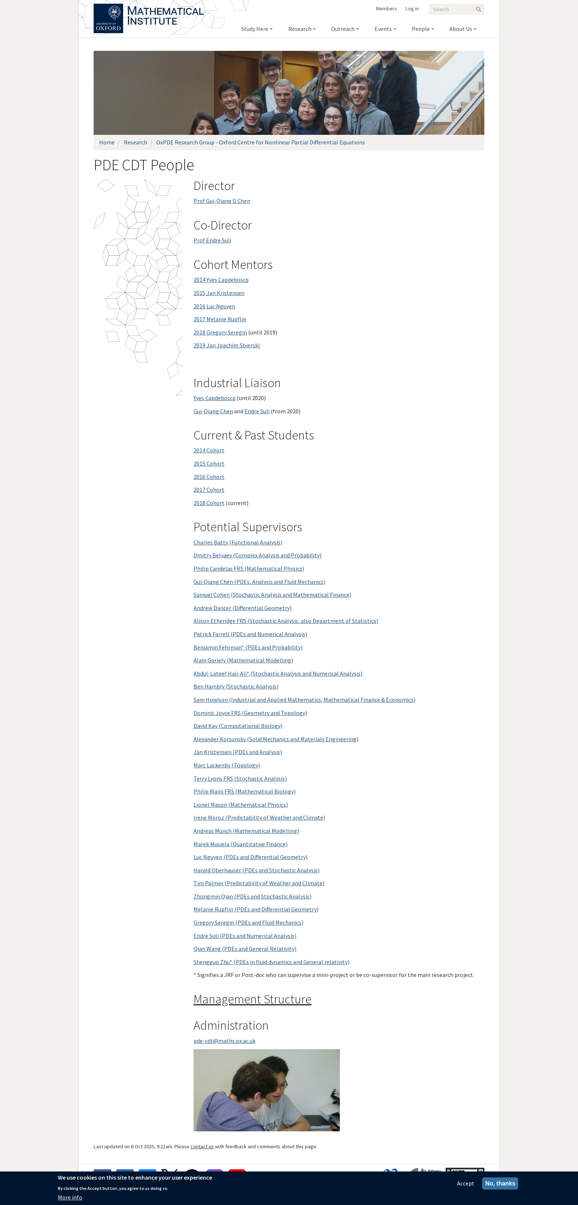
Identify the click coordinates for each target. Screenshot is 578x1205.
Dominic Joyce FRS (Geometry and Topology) (250, 713)
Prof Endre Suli (212, 240)
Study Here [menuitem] (254, 28)
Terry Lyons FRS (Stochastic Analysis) (240, 778)
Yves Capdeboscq (215, 398)
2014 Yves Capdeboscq (221, 279)
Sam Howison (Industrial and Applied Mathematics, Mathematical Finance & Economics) (304, 699)
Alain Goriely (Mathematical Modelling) (243, 660)
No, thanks (500, 1183)
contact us (202, 1146)
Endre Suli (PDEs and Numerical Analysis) (245, 935)
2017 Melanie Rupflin (220, 319)
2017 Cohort (209, 489)
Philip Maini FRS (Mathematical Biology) (245, 791)
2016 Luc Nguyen (214, 306)
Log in (412, 8)
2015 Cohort (209, 463)
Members (386, 8)
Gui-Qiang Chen (213, 411)
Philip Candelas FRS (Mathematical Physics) (249, 568)
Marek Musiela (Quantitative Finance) (241, 844)
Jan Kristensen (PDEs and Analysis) (238, 752)
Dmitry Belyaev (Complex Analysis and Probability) (257, 555)
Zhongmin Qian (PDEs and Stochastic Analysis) (252, 896)
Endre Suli (256, 411)
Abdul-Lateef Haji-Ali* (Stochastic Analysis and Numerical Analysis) (278, 673)
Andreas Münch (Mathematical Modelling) (246, 830)
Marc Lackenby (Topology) (227, 765)
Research (135, 142)
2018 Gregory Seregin (220, 332)
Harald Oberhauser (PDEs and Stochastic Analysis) (257, 870)
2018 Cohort (209, 503)
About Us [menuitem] (460, 28)
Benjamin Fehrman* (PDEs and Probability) (248, 647)
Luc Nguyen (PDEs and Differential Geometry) (250, 857)
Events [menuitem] (383, 28)
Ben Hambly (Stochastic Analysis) (236, 686)
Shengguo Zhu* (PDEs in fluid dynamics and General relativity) (271, 962)
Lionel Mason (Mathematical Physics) (241, 804)
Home (107, 142)
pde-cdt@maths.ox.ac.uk (224, 1040)
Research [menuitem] (299, 28)
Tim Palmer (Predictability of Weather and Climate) (259, 883)
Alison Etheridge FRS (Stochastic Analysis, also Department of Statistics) (286, 620)
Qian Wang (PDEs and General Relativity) (245, 948)
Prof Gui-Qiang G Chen (222, 200)
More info (70, 1197)
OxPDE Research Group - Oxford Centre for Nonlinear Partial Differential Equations (260, 142)
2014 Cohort (209, 450)
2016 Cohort (209, 476)
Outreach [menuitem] (343, 28)
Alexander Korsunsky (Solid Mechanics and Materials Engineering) (276, 739)
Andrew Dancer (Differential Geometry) (243, 608)
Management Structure (252, 999)
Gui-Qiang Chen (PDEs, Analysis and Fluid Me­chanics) (259, 581)
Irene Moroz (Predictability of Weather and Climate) (259, 817)
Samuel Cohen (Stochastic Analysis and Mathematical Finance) (272, 594)
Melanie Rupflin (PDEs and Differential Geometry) (256, 909)
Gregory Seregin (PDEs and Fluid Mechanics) (248, 922)
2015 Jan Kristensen (219, 293)
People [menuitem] (421, 28)
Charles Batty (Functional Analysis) (238, 542)
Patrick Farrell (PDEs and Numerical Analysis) (250, 634)
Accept (465, 1183)
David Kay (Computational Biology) (238, 725)
